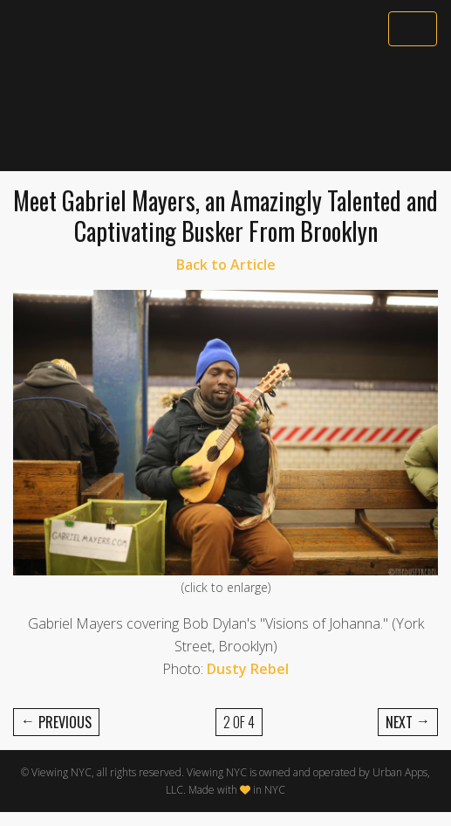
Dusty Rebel (248, 668)
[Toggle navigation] (412, 28)
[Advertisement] (225, 111)
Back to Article (226, 264)
